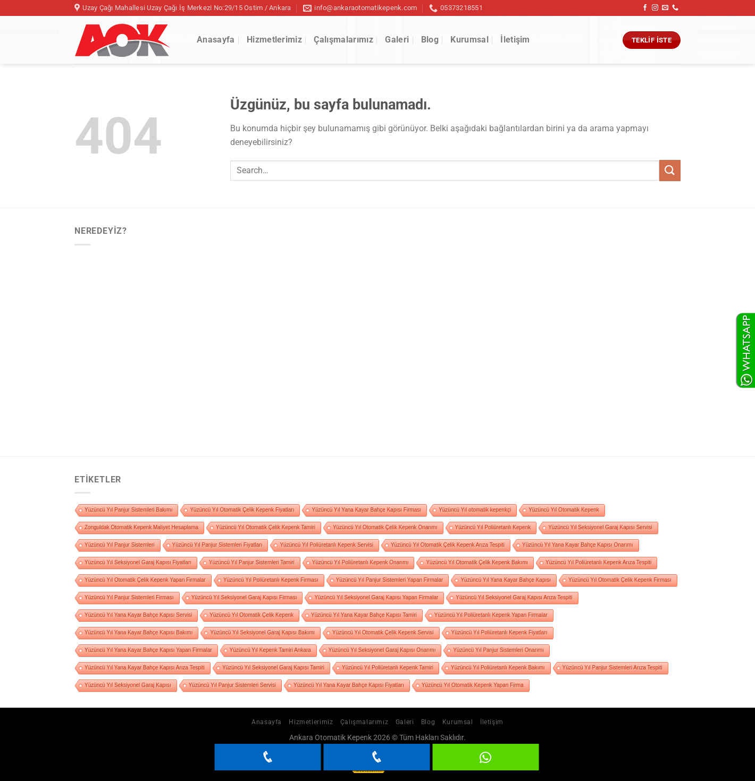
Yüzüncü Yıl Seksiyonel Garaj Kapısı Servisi (600, 527)
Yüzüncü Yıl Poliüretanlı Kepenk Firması (270, 580)
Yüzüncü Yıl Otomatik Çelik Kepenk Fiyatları (242, 510)
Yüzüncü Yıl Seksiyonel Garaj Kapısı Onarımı (382, 650)
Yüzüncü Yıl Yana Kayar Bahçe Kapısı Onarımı (577, 545)
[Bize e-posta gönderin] (665, 8)
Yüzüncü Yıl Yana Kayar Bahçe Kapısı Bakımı (138, 632)
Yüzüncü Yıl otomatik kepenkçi (475, 510)
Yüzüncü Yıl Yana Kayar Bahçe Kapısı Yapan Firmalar (148, 650)
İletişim (515, 40)
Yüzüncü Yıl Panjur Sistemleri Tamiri (252, 562)
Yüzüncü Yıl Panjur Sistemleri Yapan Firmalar (389, 580)
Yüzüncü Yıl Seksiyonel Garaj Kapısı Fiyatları (138, 562)
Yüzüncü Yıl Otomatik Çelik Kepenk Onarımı (385, 527)
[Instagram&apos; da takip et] (655, 8)
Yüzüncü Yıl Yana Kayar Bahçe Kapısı (505, 580)
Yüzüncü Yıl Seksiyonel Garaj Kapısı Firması (244, 597)
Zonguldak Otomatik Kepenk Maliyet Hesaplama (141, 527)
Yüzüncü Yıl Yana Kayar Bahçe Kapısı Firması (366, 510)
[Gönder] (670, 170)
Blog (430, 40)
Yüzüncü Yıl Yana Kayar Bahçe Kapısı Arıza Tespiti (145, 667)
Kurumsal (469, 40)
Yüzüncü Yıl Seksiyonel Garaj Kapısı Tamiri (273, 667)
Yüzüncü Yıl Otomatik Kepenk (563, 510)
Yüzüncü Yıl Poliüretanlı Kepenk (493, 527)
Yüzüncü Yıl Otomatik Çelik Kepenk (251, 615)
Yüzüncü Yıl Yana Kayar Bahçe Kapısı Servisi (138, 615)
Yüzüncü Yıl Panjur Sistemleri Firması (129, 597)
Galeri (397, 40)
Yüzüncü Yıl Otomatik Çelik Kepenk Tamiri (265, 527)
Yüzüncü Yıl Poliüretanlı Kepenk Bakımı (498, 667)
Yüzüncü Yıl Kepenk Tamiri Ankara (270, 650)
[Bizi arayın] (675, 8)
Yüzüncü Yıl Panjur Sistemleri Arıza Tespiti (612, 667)
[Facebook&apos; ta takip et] (645, 8)
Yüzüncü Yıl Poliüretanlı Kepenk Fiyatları (499, 632)
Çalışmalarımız (343, 40)
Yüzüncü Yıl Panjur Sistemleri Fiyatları (217, 545)
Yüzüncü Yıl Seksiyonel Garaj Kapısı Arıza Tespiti (514, 597)
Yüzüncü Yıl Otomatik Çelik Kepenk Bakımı (477, 562)
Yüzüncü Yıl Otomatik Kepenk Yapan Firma (473, 685)
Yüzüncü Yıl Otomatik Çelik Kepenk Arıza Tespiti (448, 545)
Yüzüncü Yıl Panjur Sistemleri (120, 545)
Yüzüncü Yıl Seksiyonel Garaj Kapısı (128, 685)
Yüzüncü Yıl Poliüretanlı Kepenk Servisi (326, 545)
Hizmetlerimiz (274, 40)
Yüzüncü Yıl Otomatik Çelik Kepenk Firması (620, 580)
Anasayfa (216, 40)
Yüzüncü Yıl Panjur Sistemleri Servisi (232, 685)
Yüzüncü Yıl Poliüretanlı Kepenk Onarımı (360, 562)
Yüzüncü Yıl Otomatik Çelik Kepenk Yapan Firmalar (145, 580)
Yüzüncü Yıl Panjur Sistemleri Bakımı (128, 510)
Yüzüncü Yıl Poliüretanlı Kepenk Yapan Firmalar (491, 615)
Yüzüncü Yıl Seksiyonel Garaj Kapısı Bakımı (262, 632)
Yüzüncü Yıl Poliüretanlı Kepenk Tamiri (387, 667)
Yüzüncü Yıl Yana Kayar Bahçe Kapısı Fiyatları (348, 685)
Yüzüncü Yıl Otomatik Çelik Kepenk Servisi (382, 632)
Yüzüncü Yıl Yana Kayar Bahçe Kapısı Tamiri (364, 615)
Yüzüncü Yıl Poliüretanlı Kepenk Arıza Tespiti (598, 562)
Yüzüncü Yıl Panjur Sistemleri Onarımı (498, 650)
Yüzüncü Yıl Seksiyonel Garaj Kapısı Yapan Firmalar (376, 597)
